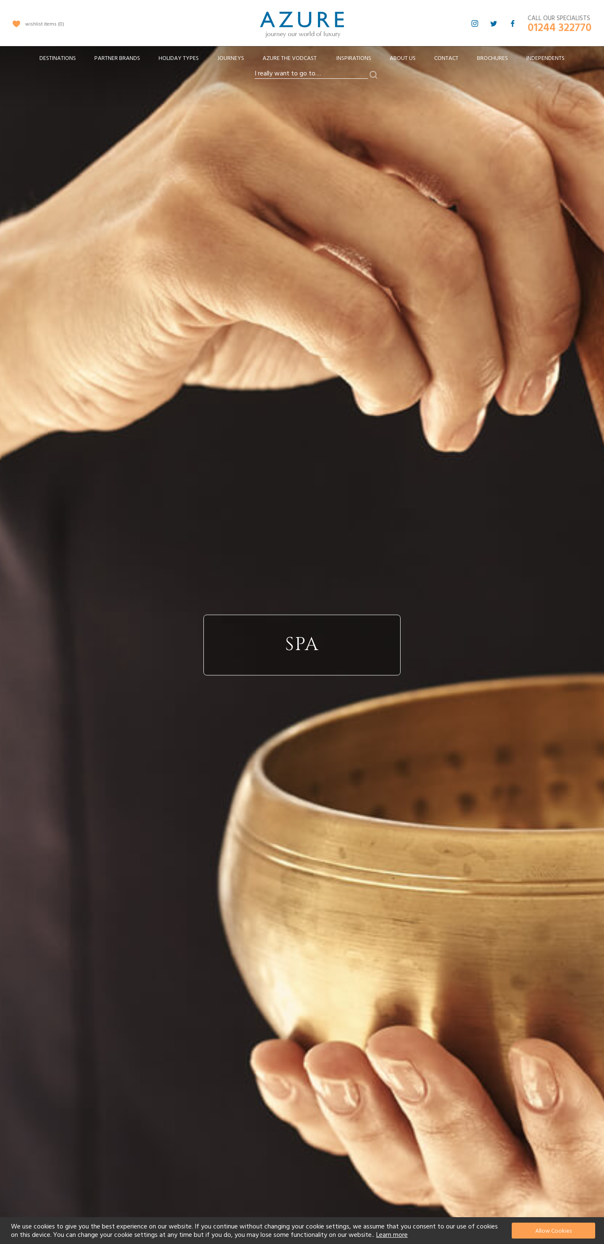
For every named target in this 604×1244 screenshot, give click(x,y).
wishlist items (44, 24)
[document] (303, 1230)
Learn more (392, 1234)
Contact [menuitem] (446, 58)
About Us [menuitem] (403, 58)
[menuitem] (58, 58)
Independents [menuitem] (545, 58)
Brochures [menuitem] (492, 58)
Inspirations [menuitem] (353, 58)
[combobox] (311, 74)
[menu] (302, 61)
